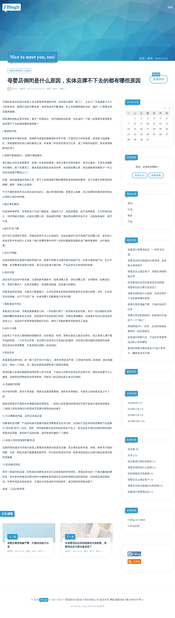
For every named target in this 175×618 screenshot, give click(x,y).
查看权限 (156, 175)
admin (14, 89)
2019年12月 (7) (135, 409)
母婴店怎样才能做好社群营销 (145, 485)
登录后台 (139, 175)
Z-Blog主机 (134, 526)
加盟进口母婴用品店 (140, 492)
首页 (142, 58)
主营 (132, 455)
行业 (130, 209)
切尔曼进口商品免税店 (142, 461)
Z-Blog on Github (136, 519)
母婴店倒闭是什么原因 (19, 70)
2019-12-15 (161, 58)
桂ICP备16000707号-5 (131, 599)
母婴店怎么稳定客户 (140, 479)
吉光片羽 (100, 606)
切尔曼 (133, 449)
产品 (130, 221)
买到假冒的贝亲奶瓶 (140, 473)
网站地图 (115, 599)
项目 (130, 215)
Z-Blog (84, 606)
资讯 (150, 58)
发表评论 (158, 78)
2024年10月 (133, 102)
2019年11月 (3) (135, 415)
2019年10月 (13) (136, 421)
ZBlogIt (12, 7)
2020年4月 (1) (135, 403)
